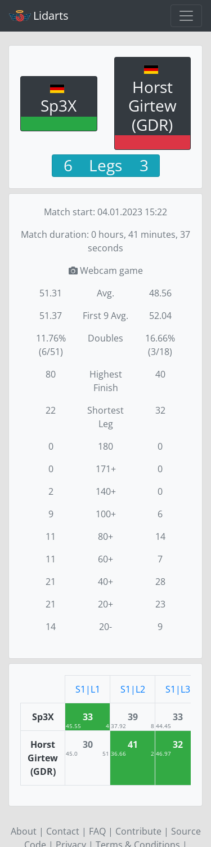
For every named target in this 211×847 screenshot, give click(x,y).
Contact (62, 831)
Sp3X (59, 105)
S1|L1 (87, 689)
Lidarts (39, 15)
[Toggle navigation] (186, 16)
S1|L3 (177, 689)
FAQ (97, 831)
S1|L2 (132, 689)
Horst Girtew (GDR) (152, 105)
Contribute (138, 831)
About (24, 831)
